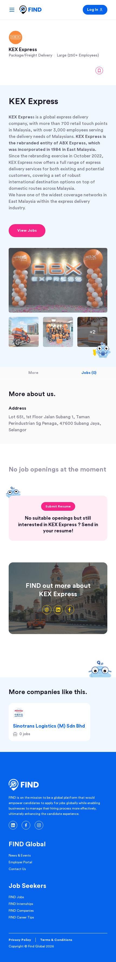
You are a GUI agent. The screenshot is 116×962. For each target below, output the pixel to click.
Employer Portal (20, 862)
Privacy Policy (20, 939)
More (33, 373)
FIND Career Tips (21, 917)
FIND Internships (21, 903)
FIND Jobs (16, 897)
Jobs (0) (88, 373)
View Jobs (27, 231)
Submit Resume (58, 506)
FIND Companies (21, 910)
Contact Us (17, 869)
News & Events (20, 855)
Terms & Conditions (56, 939)
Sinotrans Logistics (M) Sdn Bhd (49, 726)
